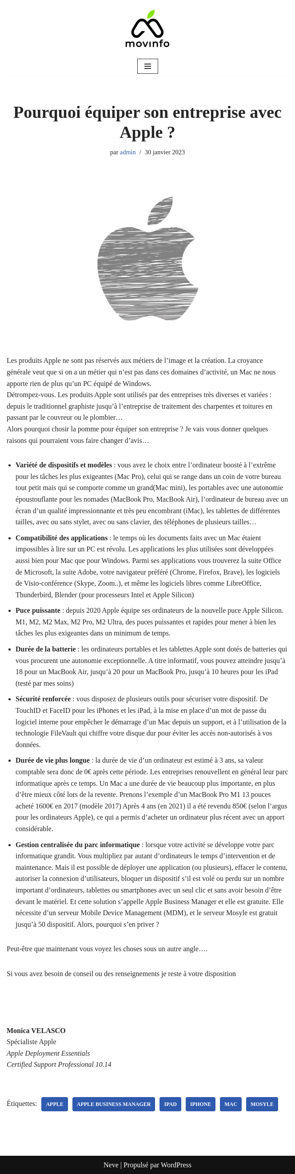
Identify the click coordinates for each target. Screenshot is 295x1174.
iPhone (200, 1104)
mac (230, 1104)
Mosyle (262, 1104)
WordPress (176, 1165)
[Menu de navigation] (147, 66)
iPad (170, 1104)
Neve (111, 1165)
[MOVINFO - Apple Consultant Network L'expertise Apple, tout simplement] (147, 28)
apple (54, 1104)
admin (128, 152)
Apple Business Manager (114, 1104)
